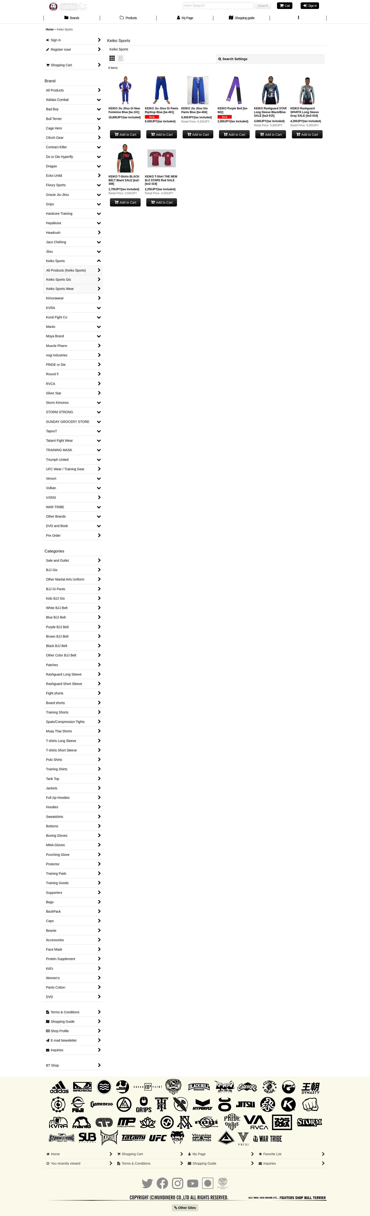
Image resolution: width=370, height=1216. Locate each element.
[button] (298, 18)
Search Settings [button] (233, 59)
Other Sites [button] (185, 1208)
